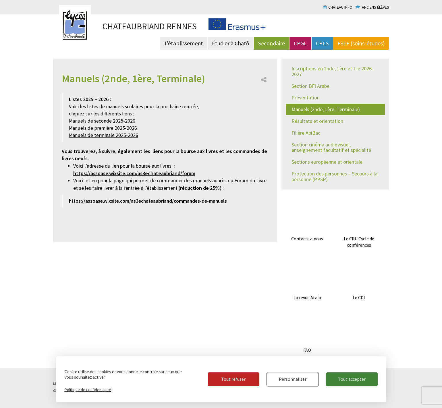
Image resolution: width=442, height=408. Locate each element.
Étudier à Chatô (230, 43)
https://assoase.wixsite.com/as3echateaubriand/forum (134, 173)
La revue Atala (307, 297)
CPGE (300, 43)
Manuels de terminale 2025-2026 (103, 135)
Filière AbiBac (306, 132)
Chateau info (340, 7)
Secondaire (271, 43)
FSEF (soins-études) (361, 43)
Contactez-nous (307, 238)
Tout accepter (352, 379)
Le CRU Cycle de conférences (359, 242)
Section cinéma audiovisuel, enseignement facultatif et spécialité (331, 147)
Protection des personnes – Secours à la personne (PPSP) (334, 176)
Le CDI (359, 297)
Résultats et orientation (317, 121)
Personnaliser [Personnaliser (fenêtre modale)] (292, 379)
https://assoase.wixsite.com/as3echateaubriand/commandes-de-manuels (148, 201)
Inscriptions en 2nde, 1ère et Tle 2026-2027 (332, 71)
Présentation (306, 97)
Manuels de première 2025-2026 (103, 128)
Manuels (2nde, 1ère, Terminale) (326, 109)
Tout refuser (233, 379)
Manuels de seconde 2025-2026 (102, 121)
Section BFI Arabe (310, 86)
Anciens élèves (375, 7)
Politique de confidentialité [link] (88, 389)
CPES (322, 43)
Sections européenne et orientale (327, 161)
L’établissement (184, 43)
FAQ (307, 350)
